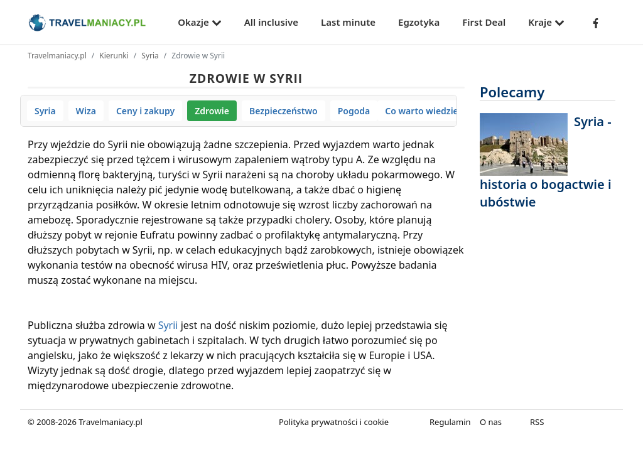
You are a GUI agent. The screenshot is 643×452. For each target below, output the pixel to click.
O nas (491, 422)
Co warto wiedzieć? (426, 111)
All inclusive (271, 22)
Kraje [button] (546, 22)
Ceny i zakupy (145, 111)
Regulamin (450, 422)
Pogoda (354, 111)
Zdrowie (212, 111)
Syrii (168, 325)
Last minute (348, 22)
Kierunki (114, 55)
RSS (537, 422)
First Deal (483, 22)
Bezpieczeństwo (283, 111)
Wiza (86, 111)
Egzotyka (419, 22)
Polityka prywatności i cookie (334, 422)
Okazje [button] (200, 22)
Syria (150, 55)
